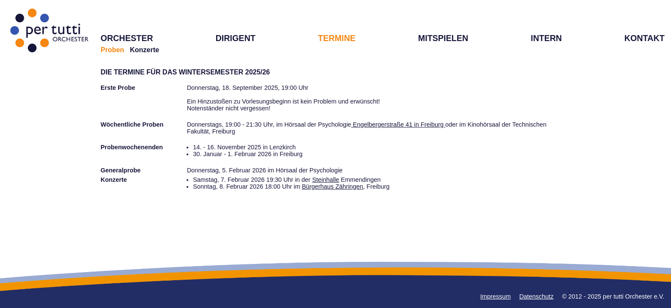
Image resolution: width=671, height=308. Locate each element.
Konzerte (144, 49)
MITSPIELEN (443, 38)
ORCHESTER (127, 38)
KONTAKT (644, 38)
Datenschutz (536, 296)
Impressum (495, 296)
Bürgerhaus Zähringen (332, 186)
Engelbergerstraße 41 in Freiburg (398, 124)
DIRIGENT (235, 38)
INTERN (546, 38)
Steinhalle (325, 179)
